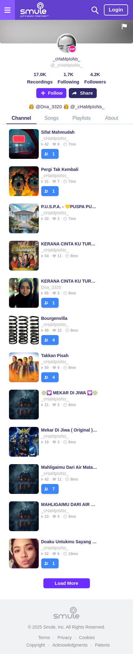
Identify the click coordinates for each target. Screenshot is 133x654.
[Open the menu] (7, 10)
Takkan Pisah (55, 355)
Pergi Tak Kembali (59, 169)
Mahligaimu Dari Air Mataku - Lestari (69, 467)
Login (116, 10)
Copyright (35, 645)
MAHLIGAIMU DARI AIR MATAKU (69, 504)
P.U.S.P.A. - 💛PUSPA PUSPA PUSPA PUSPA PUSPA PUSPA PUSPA (69, 206)
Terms (44, 637)
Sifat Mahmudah (58, 132)
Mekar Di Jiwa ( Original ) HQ (69, 430)
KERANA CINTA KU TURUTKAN (69, 243)
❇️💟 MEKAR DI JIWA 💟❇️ (69, 392)
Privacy (64, 637)
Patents (102, 645)
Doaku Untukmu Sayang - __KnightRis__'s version (69, 541)
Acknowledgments (70, 645)
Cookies (87, 637)
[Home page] (34, 10)
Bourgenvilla (54, 318)
